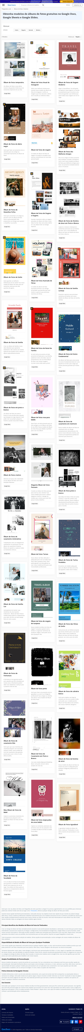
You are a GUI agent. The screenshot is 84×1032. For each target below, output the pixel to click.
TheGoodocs (34, 910)
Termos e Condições (7, 1015)
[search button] (43, 5)
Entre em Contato (30, 1015)
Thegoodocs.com (6, 9)
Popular (78, 37)
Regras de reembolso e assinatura (11, 1022)
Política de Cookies (7, 1020)
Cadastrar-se (77, 5)
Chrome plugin (29, 1012)
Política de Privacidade (8, 1017)
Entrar (68, 5)
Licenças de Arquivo (7, 1012)
